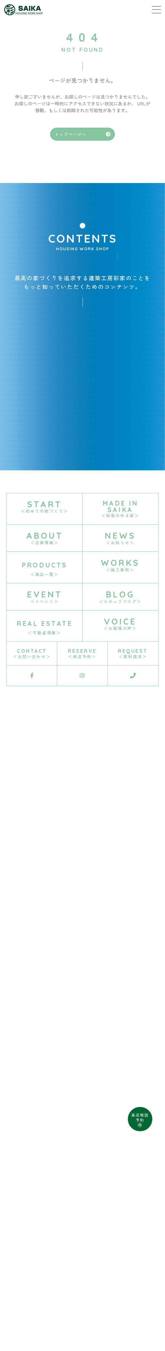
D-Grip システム (134, 1328)
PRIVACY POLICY (99, 1302)
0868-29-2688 (101, 1288)
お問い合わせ (108, 1313)
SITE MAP (58, 1302)
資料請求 (77, 1313)
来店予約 (52, 1313)
